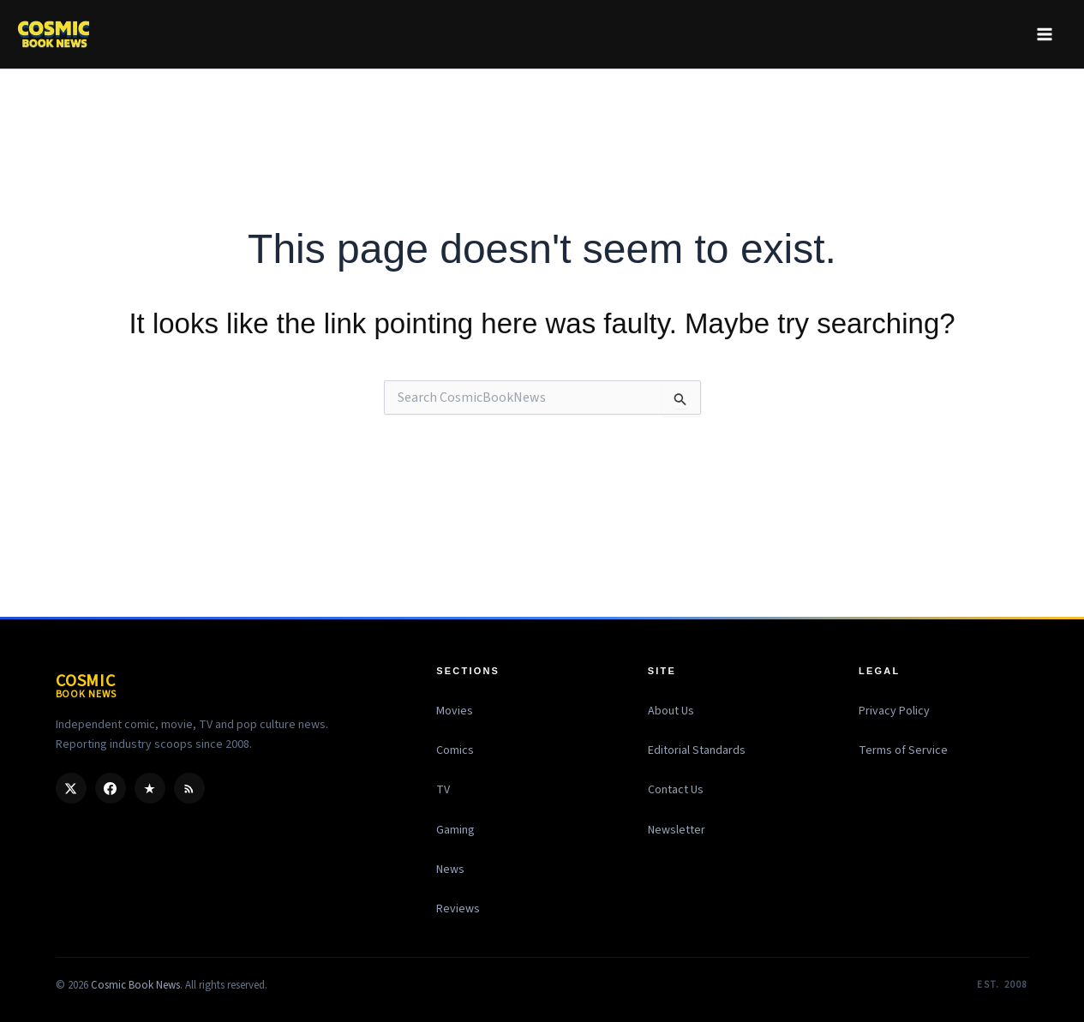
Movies (454, 711)
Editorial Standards (697, 750)
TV (443, 789)
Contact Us (676, 789)
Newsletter (676, 830)
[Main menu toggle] (1044, 33)
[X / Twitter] (71, 788)
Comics (455, 750)
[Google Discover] (150, 788)
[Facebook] (110, 788)
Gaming (455, 830)
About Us (671, 711)
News (450, 869)
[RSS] (189, 788)
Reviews (458, 908)
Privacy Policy (894, 711)
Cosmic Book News (135, 985)
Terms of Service (903, 750)
